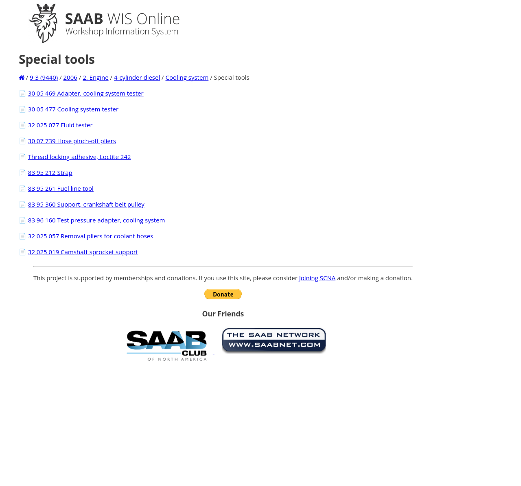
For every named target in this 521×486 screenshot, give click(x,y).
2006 (70, 77)
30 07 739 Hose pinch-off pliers (72, 141)
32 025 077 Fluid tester (60, 125)
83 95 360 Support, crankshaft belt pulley (86, 204)
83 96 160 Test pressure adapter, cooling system (96, 220)
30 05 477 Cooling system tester (73, 109)
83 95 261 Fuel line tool (61, 188)
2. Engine (96, 77)
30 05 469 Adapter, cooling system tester (86, 93)
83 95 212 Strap (50, 172)
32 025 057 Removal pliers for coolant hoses (90, 236)
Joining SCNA (317, 278)
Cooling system (187, 77)
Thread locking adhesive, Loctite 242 (79, 157)
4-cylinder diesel (137, 77)
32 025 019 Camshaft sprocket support (83, 252)
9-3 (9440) (44, 77)
